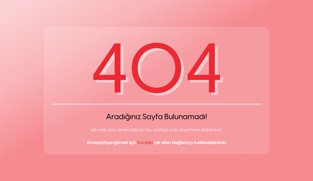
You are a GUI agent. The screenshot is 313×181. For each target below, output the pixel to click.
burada (145, 142)
